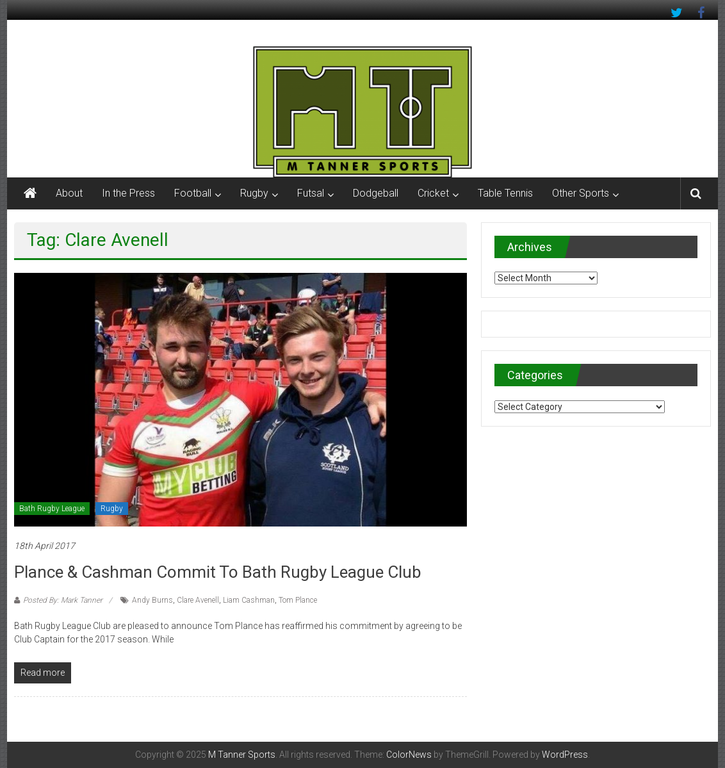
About (69, 193)
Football (192, 193)
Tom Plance (298, 600)
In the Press (128, 193)
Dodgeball (375, 193)
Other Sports (580, 193)
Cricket (433, 193)
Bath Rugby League (52, 508)
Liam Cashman (249, 600)
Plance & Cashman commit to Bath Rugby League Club (217, 572)
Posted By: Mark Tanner (62, 600)
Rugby (254, 193)
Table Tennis (505, 193)
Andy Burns (152, 600)
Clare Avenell (198, 600)
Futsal (310, 193)
